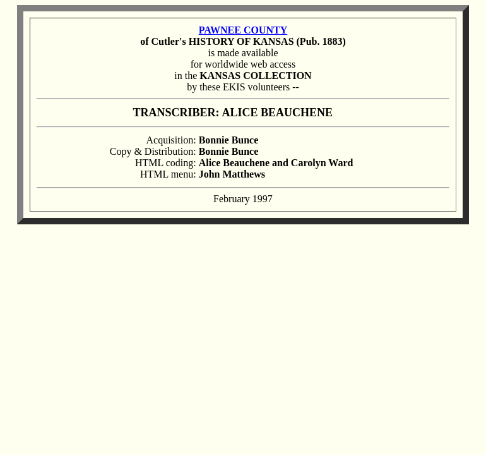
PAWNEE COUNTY (243, 30)
